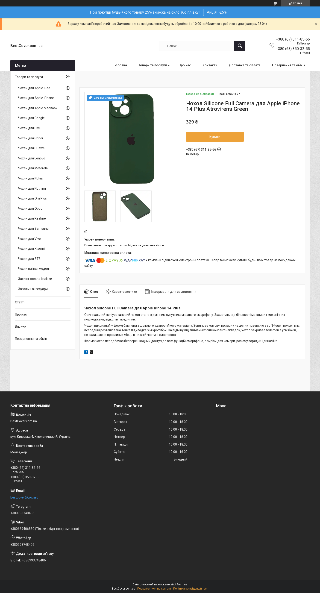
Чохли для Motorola (33, 168)
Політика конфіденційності (190, 588)
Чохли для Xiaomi (31, 248)
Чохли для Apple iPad (34, 88)
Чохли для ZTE (29, 259)
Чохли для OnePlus (32, 198)
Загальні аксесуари (33, 289)
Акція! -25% (217, 12)
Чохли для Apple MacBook (37, 108)
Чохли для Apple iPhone (36, 98)
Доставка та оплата (245, 65)
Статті (19, 302)
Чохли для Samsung (33, 228)
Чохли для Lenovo (31, 158)
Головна (120, 65)
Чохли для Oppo (30, 208)
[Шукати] (239, 46)
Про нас (185, 65)
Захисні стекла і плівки (35, 279)
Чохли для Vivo (29, 239)
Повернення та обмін (288, 65)
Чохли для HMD (29, 128)
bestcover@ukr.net (24, 497)
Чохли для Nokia (30, 178)
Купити (214, 137)
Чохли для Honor (30, 138)
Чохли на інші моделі (34, 268)
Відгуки (20, 326)
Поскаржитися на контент (154, 588)
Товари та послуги (152, 65)
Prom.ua (182, 584)
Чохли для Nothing (32, 188)
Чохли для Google (31, 118)
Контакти (210, 65)
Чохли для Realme (32, 218)
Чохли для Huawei (31, 148)
